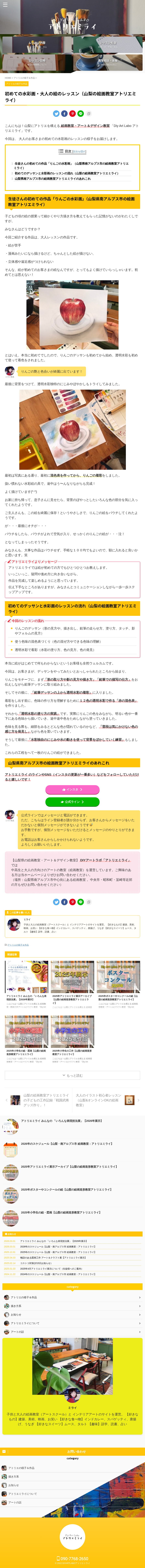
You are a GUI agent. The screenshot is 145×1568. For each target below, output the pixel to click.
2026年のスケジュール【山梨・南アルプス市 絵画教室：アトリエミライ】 (70, 1152)
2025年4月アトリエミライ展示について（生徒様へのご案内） (51, 1277)
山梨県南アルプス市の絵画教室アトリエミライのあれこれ (60, 186)
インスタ (72, 798)
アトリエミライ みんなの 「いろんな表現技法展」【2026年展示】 (64, 1129)
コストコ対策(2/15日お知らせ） (36, 1272)
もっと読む (75, 1084)
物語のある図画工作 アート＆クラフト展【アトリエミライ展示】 (53, 1266)
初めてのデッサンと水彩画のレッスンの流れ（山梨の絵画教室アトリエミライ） (72, 177)
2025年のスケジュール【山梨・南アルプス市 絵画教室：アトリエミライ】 (58, 1261)
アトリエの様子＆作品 (18, 954)
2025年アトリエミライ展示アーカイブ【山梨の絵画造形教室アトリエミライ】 (72, 1009)
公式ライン (72, 810)
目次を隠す (79, 151)
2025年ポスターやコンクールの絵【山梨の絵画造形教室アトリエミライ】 (118, 1009)
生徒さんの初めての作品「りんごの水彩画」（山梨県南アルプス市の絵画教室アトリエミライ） (72, 166)
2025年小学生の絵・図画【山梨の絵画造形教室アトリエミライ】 (63, 1221)
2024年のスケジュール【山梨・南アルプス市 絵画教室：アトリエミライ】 (58, 1283)
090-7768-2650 (72, 1558)
